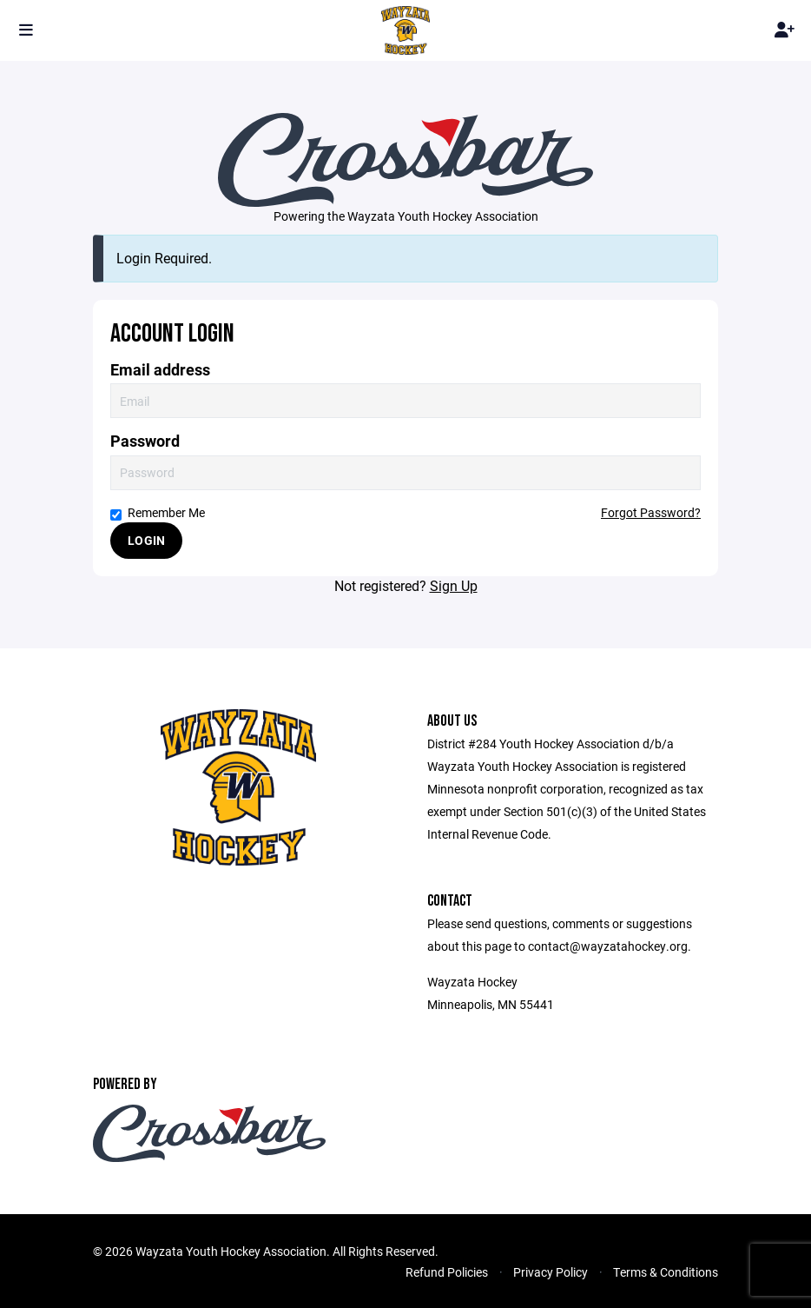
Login (146, 540)
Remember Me (157, 512)
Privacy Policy (550, 1272)
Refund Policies (447, 1272)
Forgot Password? (651, 512)
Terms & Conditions (665, 1272)
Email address (160, 370)
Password (145, 441)
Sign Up (454, 585)
